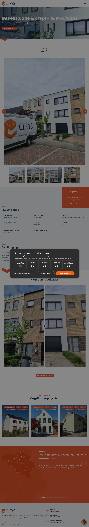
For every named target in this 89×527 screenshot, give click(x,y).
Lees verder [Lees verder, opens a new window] (68, 258)
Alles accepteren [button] (65, 273)
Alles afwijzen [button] (46, 273)
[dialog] (44, 263)
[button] (22, 273)
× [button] (76, 250)
